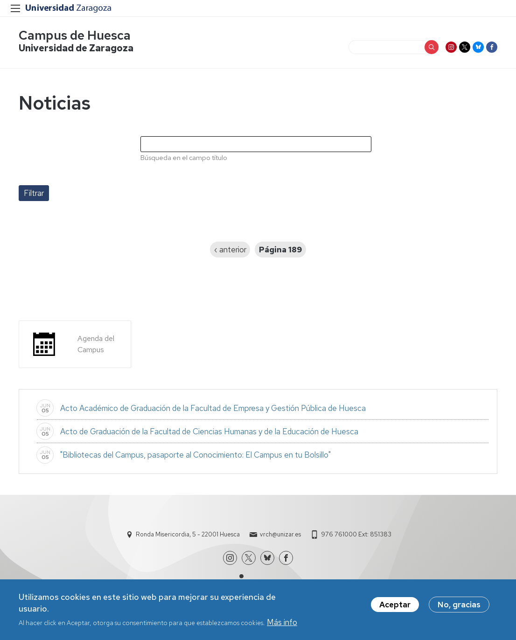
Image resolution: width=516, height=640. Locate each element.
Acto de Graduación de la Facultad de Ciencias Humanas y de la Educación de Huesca (209, 431)
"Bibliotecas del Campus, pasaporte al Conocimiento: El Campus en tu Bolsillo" (195, 455)
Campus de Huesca (75, 35)
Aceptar (395, 606)
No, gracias (459, 606)
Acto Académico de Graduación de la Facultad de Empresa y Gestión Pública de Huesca (213, 408)
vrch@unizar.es (280, 534)
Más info (282, 624)
